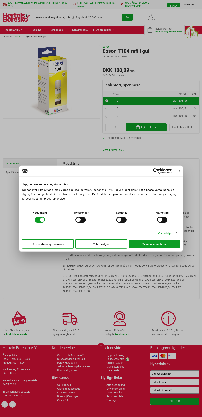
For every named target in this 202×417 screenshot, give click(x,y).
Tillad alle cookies (154, 244)
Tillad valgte (101, 244)
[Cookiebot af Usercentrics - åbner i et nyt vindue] (156, 171)
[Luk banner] (178, 171)
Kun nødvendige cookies (48, 244)
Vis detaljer (165, 232)
